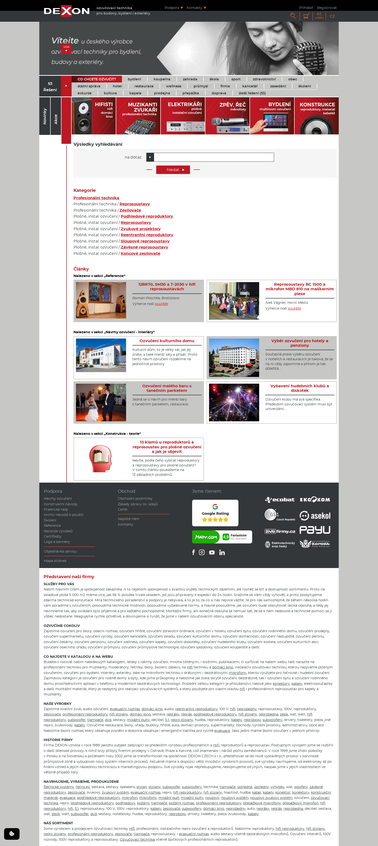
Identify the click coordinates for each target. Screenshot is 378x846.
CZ (332, 16)
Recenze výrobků (58, 531)
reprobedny (246, 709)
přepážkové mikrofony (262, 803)
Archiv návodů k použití (64, 515)
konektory (281, 683)
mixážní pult (168, 798)
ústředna (244, 787)
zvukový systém (115, 792)
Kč (319, 16)
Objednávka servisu (60, 551)
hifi (242, 689)
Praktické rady (56, 509)
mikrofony (237, 673)
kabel (256, 792)
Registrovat (327, 8)
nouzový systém (235, 798)
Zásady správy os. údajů (138, 504)
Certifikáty (52, 536)
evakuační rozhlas (125, 709)
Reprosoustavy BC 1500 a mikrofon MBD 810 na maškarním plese (300, 289)
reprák (186, 714)
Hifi (190, 667)
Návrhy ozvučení (58, 498)
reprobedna (268, 714)
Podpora (172, 8)
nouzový (212, 798)
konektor (282, 792)
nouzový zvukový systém (271, 798)
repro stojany (182, 720)
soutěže (161, 304)
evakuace (222, 730)
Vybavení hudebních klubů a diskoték (299, 388)
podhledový (125, 803)
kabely (296, 683)
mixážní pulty (138, 720)
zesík (284, 714)
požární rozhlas (181, 803)
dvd (108, 720)
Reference (52, 525)
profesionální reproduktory (85, 714)
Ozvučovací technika (137, 839)
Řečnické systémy (59, 787)
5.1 (167, 720)
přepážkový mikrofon (300, 803)
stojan (141, 787)
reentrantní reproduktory (196, 709)
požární (143, 803)
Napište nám (128, 519)
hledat (176, 169)
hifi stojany (118, 714)
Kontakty (194, 8)
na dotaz (133, 157)
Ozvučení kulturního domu (167, 341)
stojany (154, 787)
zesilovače (52, 714)
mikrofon (129, 798)
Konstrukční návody (61, 504)
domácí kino (222, 667)
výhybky (277, 787)
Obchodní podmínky (135, 498)
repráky (173, 714)
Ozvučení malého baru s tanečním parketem (167, 388)
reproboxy (252, 720)
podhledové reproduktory (215, 714)
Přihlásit (306, 8)
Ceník (122, 509)
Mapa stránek (55, 561)
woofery (301, 787)
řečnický (83, 787)
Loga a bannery (57, 542)
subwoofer (77, 720)
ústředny (261, 787)
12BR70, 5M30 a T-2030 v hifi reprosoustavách (167, 286)
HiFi (216, 745)
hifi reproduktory (187, 792)
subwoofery (272, 720)
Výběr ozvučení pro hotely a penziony (299, 343)
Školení (50, 520)
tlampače (95, 720)
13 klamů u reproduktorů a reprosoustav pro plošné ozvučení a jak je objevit (167, 447)
